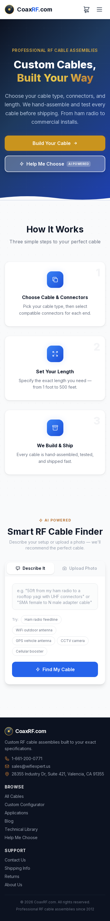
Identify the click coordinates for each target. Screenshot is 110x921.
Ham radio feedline (41, 619)
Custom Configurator (25, 804)
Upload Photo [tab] (79, 568)
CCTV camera (73, 640)
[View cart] (86, 9)
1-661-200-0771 (23, 758)
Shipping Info (17, 868)
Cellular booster (29, 651)
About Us (13, 884)
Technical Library (21, 829)
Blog (9, 820)
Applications (16, 812)
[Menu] (99, 9)
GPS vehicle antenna (33, 640)
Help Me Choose (55, 164)
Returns (12, 876)
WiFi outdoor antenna (34, 630)
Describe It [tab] (30, 568)
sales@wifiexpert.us (27, 766)
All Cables (14, 796)
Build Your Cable (55, 143)
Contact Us (15, 859)
